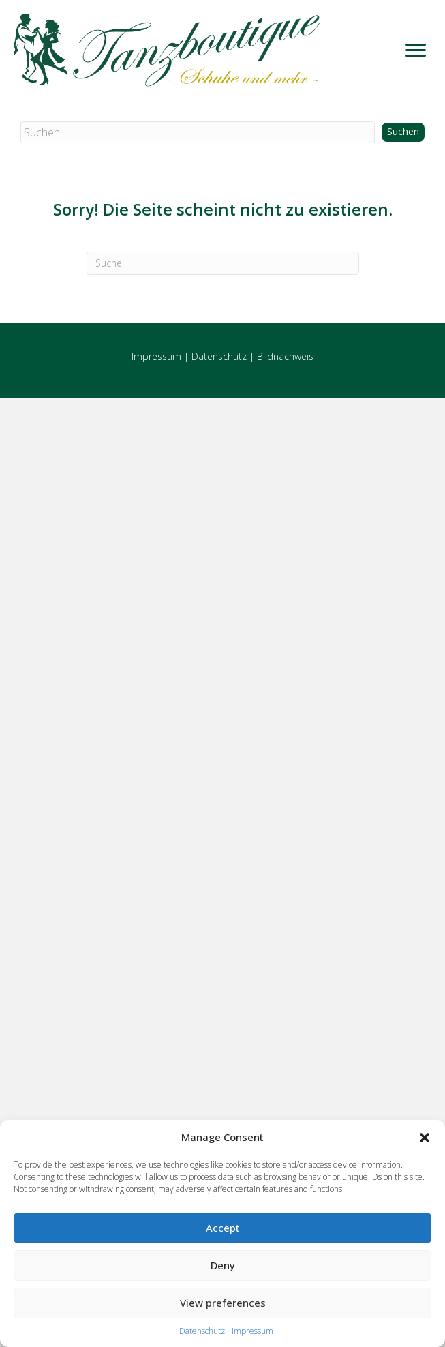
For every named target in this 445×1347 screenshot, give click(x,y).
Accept (223, 1227)
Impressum (252, 1331)
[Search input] (197, 132)
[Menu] (415, 50)
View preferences (223, 1302)
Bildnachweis (285, 356)
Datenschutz (202, 1331)
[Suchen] (223, 263)
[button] (424, 1137)
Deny (223, 1265)
